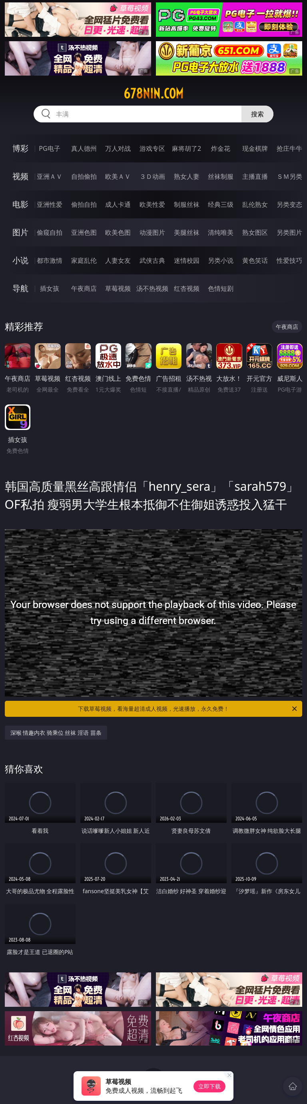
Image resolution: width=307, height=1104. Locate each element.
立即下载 (209, 1086)
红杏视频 (186, 288)
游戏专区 (152, 148)
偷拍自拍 (84, 204)
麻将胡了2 (186, 148)
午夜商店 (84, 288)
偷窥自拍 (49, 232)
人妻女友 (118, 260)
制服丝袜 (186, 204)
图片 (20, 232)
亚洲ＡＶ (49, 176)
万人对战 (118, 148)
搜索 (257, 114)
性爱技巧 (289, 260)
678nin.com (153, 94)
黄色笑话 (255, 260)
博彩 (20, 148)
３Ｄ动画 (152, 176)
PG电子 (49, 148)
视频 (20, 176)
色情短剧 (220, 288)
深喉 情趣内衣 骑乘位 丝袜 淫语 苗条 (56, 732)
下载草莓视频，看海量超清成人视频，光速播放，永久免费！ (188, 709)
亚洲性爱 (49, 204)
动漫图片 (152, 232)
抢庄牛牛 (289, 148)
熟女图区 (255, 232)
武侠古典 (152, 260)
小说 (20, 260)
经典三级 (220, 204)
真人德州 (84, 148)
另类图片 (289, 232)
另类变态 (289, 204)
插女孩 (49, 288)
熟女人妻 (186, 176)
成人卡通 (118, 204)
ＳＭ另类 (289, 176)
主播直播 (255, 176)
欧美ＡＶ (118, 176)
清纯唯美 (220, 232)
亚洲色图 (84, 232)
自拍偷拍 (84, 176)
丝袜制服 (220, 176)
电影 (20, 204)
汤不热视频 (152, 288)
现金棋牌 (255, 148)
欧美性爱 (152, 204)
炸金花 (220, 148)
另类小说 (220, 260)
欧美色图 (118, 232)
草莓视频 (118, 288)
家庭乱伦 (84, 260)
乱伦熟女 (255, 204)
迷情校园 (186, 260)
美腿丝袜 (186, 232)
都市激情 (49, 260)
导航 (20, 288)
